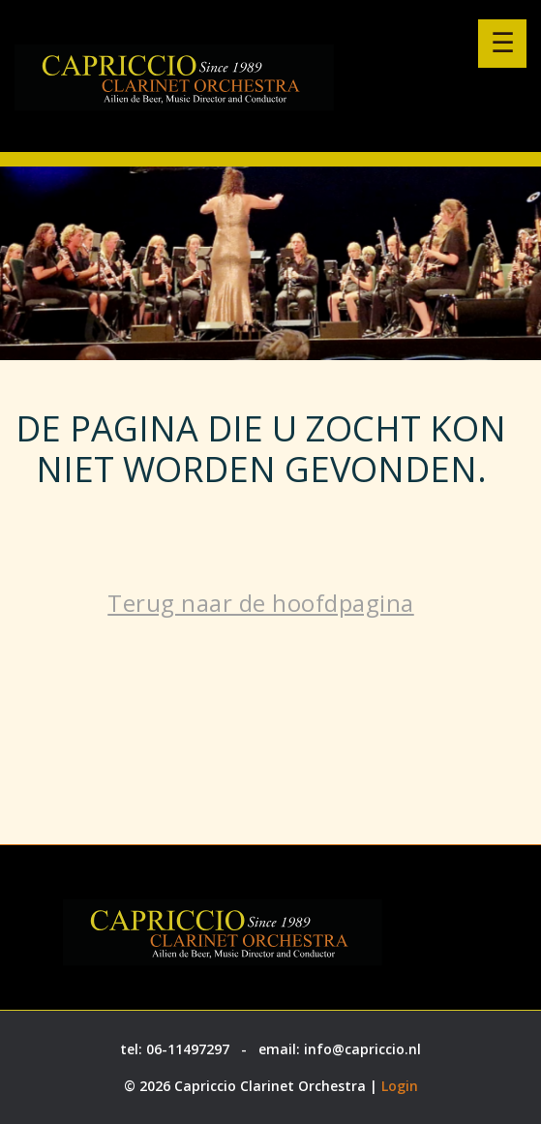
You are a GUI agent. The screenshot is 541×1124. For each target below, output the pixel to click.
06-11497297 (187, 1049)
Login (399, 1086)
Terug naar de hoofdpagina (260, 603)
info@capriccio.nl (362, 1049)
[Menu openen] (502, 43)
